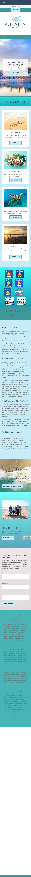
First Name (5, 573)
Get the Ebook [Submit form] (8, 604)
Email (3, 594)
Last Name (5, 583)
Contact (15, 9)
